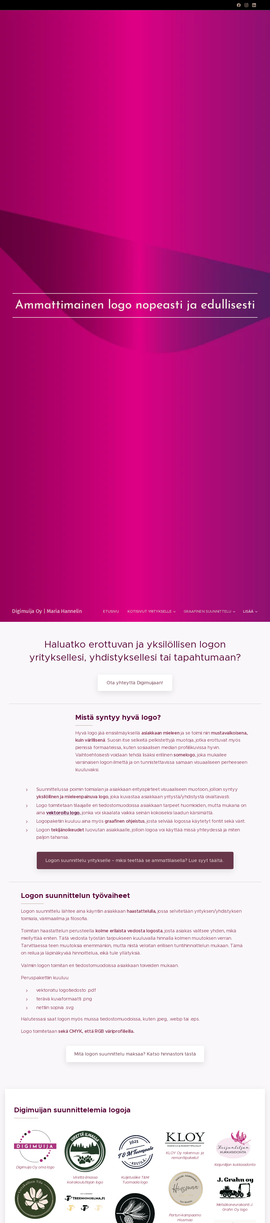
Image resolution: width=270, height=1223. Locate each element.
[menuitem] (113, 611)
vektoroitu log (61, 812)
